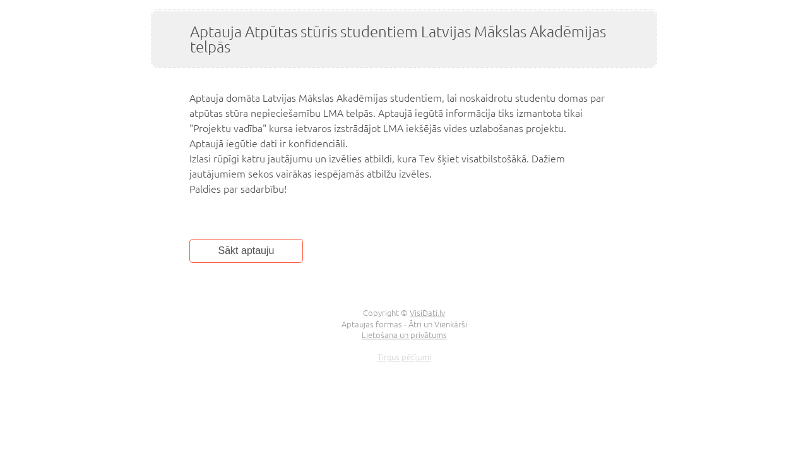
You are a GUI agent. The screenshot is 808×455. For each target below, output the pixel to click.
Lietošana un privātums (404, 335)
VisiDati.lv (427, 312)
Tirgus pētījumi (404, 357)
